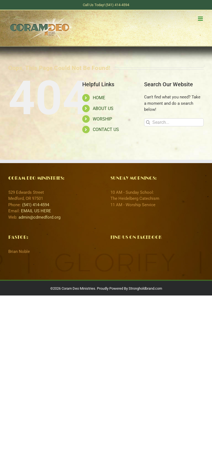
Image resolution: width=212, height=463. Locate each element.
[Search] (148, 122)
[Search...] (174, 122)
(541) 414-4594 (35, 204)
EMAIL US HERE (36, 210)
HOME (99, 97)
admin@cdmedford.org (39, 217)
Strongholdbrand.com (145, 288)
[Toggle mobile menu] (201, 19)
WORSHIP (102, 119)
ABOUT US (103, 108)
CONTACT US (106, 129)
